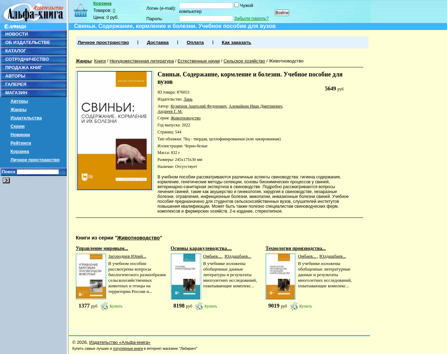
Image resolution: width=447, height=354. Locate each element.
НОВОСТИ (16, 34)
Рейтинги (20, 143)
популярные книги (128, 349)
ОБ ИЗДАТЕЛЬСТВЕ (27, 42)
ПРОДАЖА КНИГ (23, 67)
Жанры (18, 109)
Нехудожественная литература (142, 61)
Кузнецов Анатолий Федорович (198, 106)
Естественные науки (199, 61)
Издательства (26, 117)
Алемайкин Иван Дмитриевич (255, 106)
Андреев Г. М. (170, 111)
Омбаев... (212, 256)
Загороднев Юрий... (127, 256)
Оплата (195, 42)
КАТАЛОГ (15, 50)
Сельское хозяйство (244, 61)
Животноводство (286, 61)
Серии (17, 126)
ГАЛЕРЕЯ (16, 84)
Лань (188, 99)
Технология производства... (295, 248)
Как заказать (236, 42)
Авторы (19, 101)
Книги (100, 61)
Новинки (20, 134)
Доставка (158, 42)
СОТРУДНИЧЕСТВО (27, 59)
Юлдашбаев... (238, 256)
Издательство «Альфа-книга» (120, 342)
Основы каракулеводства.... (201, 248)
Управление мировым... (102, 248)
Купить (116, 306)
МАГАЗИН (16, 92)
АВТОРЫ (15, 76)
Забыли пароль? (251, 18)
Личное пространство (35, 159)
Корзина (19, 151)
